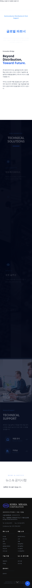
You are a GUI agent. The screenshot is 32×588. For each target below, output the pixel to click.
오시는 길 (5, 551)
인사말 (4, 536)
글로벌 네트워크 (6, 546)
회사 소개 (6, 531)
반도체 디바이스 (21, 536)
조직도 (4, 543)
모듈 (19, 541)
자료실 (4, 563)
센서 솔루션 (20, 546)
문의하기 (5, 568)
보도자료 (20, 563)
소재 (19, 539)
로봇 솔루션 (20, 543)
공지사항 (20, 561)
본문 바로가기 (14, 1)
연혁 (4, 541)
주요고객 (5, 548)
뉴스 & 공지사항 (23, 556)
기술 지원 (6, 556)
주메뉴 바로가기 (5, 1)
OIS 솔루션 (20, 548)
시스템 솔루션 (21, 551)
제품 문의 (5, 561)
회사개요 (5, 539)
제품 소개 (21, 531)
